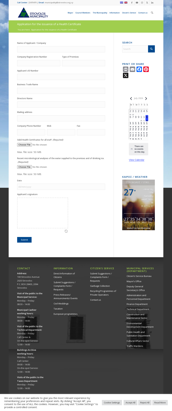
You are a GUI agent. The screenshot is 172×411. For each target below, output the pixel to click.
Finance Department (137, 304)
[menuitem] (71, 12)
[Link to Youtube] (136, 2)
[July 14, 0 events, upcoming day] (133, 124)
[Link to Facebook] (131, 2)
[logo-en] (32, 12)
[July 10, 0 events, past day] (141, 118)
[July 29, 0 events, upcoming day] (135, 136)
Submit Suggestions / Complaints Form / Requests (64, 286)
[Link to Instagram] (142, 2)
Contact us (95, 299)
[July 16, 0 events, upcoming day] (138, 124)
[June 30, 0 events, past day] (133, 112)
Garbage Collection (100, 285)
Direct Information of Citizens (64, 275)
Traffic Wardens (135, 346)
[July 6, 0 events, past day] (130, 118)
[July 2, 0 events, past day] (138, 112)
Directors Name (24, 98)
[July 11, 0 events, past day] (144, 118)
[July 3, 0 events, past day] (141, 112)
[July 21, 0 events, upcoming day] (133, 130)
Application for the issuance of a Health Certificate (49, 24)
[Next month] (146, 98)
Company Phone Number (29, 125)
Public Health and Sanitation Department (138, 334)
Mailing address (24, 112)
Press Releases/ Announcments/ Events (66, 296)
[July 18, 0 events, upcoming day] (144, 124)
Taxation (58, 308)
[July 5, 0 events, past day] (147, 112)
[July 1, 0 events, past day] (135, 112)
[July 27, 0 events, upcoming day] (130, 136)
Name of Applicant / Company (31, 43)
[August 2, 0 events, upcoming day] (147, 136)
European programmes (66, 313)
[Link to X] (147, 2)
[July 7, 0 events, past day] (133, 118)
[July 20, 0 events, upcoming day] (130, 130)
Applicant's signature (27, 194)
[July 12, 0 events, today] (147, 118)
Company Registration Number (32, 56)
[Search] (152, 12)
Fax (78, 125)
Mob (49, 125)
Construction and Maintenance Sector (137, 316)
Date (19, 180)
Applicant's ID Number (27, 70)
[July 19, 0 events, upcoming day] (147, 124)
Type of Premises (70, 56)
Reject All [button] (144, 402)
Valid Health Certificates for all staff (40, 140)
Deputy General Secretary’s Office (136, 288)
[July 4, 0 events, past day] (144, 112)
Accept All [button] (130, 402)
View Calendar (136, 160)
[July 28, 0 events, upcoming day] (133, 136)
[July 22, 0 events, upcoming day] (135, 130)
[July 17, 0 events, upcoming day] (141, 124)
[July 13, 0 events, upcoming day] (130, 124)
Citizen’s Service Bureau (139, 276)
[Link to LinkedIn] (152, 2)
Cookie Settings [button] (112, 402)
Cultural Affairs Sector (138, 340)
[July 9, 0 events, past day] (138, 118)
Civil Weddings (61, 303)
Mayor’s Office (134, 281)
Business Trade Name (27, 84)
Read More (160, 402)
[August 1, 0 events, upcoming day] (144, 136)
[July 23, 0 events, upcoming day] (138, 130)
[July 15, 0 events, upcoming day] (135, 124)
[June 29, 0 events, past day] (130, 112)
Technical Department (138, 309)
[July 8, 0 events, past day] (135, 118)
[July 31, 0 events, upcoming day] (141, 136)
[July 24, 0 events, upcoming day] (141, 130)
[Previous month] (131, 98)
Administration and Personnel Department (138, 297)
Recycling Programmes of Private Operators (103, 292)
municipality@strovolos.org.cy (59, 2)
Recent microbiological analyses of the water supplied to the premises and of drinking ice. (60, 160)
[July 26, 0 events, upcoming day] (147, 130)
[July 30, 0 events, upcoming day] (138, 136)
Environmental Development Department (140, 325)
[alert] (138, 149)
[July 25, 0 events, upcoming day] (144, 130)
